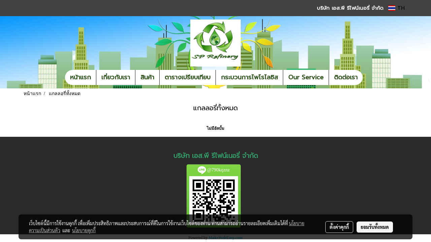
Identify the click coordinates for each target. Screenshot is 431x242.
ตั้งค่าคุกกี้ (339, 227)
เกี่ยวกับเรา (115, 77)
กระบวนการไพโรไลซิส (249, 77)
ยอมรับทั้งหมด (375, 227)
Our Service (306, 77)
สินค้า (147, 77)
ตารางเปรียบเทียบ (187, 77)
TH (396, 8)
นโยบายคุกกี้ (84, 230)
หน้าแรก (80, 77)
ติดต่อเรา (346, 77)
